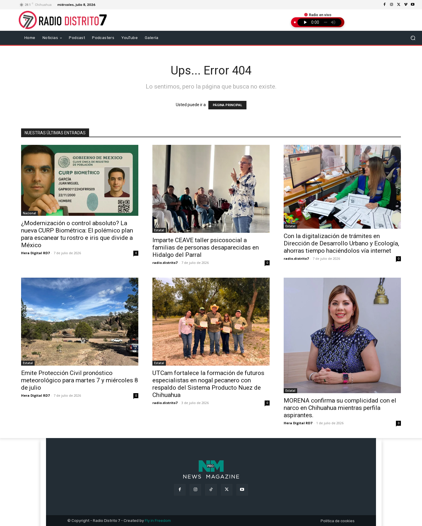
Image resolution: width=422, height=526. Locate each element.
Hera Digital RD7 (35, 253)
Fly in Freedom (158, 520)
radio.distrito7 (164, 262)
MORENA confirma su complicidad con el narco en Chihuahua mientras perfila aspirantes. (340, 408)
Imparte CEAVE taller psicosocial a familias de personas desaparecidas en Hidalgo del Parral (205, 247)
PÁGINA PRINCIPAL (227, 105)
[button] (413, 38)
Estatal (159, 230)
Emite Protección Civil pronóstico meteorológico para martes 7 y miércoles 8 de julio (79, 380)
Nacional (29, 213)
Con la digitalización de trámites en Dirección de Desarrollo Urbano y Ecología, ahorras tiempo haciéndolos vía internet (341, 243)
